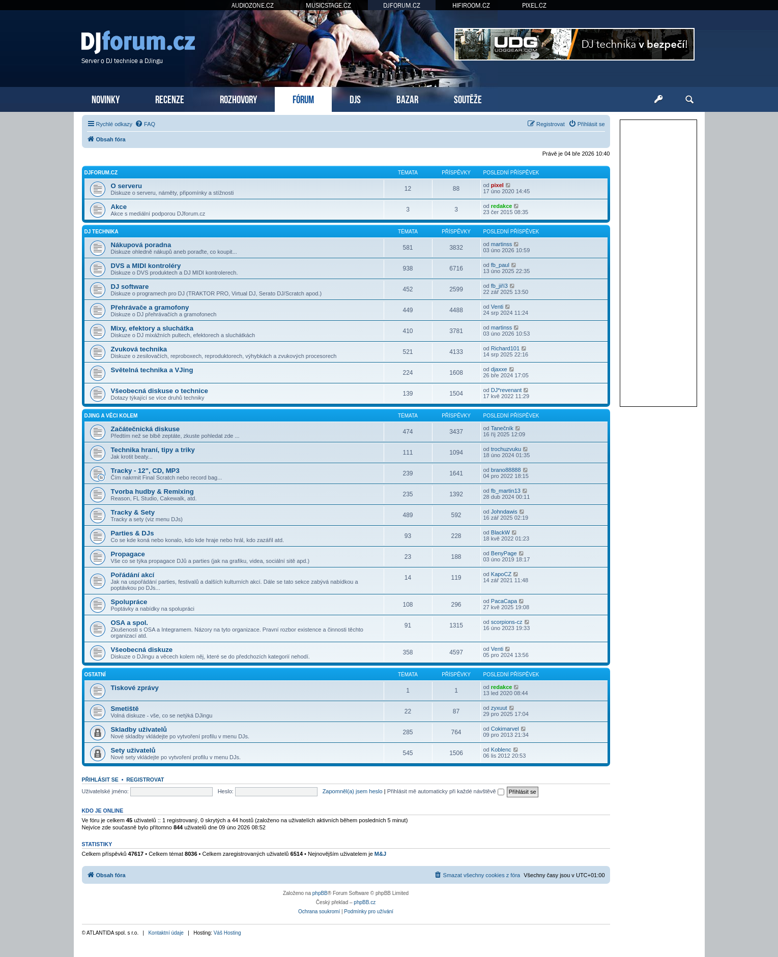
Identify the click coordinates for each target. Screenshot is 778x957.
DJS (355, 98)
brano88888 (506, 470)
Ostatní (95, 674)
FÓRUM (303, 98)
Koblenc (501, 749)
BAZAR (407, 98)
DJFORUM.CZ (401, 5)
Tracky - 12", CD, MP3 (145, 470)
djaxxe (499, 369)
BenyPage (504, 553)
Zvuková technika (139, 349)
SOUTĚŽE (468, 98)
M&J (380, 854)
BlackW (500, 532)
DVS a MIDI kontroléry (146, 266)
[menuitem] (145, 124)
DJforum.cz (101, 172)
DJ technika (101, 231)
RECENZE (169, 98)
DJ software (130, 286)
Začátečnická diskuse (145, 429)
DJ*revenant (506, 390)
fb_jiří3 (499, 286)
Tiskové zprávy (135, 688)
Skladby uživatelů (139, 729)
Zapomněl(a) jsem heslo (353, 791)
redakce (501, 206)
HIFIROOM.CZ (471, 5)
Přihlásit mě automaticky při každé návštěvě (445, 791)
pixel (497, 185)
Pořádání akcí (133, 575)
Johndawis (504, 512)
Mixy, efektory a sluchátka (152, 328)
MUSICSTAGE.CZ (328, 5)
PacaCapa (504, 601)
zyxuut (499, 708)
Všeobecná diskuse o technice (159, 391)
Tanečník (502, 428)
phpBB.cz (365, 902)
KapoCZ (501, 574)
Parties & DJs (132, 533)
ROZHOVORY (238, 98)
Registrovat (145, 779)
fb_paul (500, 265)
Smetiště (125, 708)
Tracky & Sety (133, 512)
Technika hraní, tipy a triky (153, 450)
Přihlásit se (100, 779)
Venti (497, 307)
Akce (119, 207)
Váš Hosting (227, 933)
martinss (501, 244)
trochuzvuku (506, 449)
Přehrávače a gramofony (150, 307)
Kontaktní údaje (166, 933)
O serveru (126, 186)
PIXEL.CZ (534, 5)
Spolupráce (129, 602)
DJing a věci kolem (111, 415)
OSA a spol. (130, 622)
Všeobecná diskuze (142, 649)
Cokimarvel (505, 729)
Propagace (128, 554)
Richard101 (505, 348)
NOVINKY (106, 98)
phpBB (320, 893)
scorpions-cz (507, 622)
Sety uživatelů (133, 750)
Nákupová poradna (141, 245)
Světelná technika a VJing (152, 370)
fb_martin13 (506, 491)
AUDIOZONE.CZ (253, 5)
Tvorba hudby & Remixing (152, 491)
